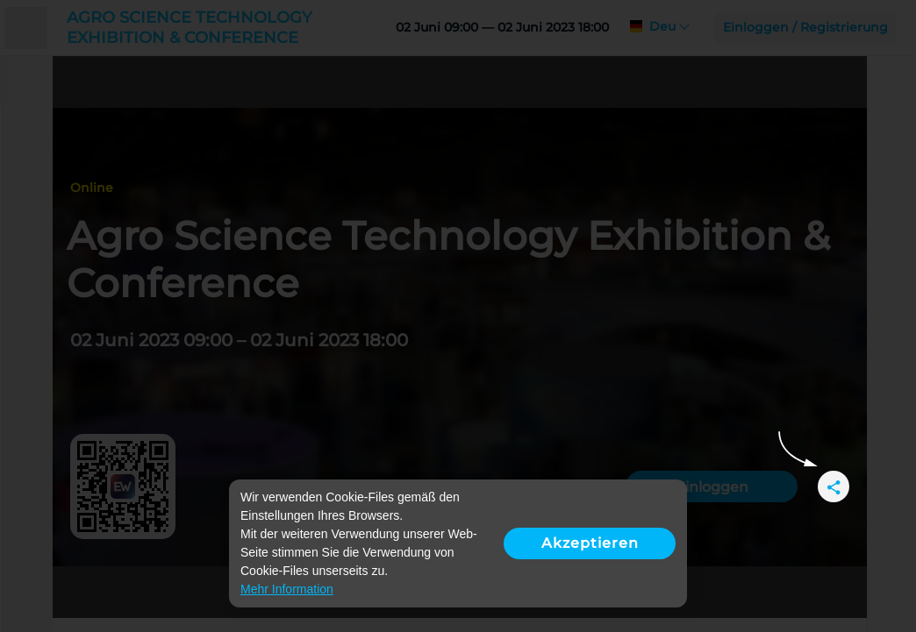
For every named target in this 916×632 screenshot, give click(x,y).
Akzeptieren (590, 543)
